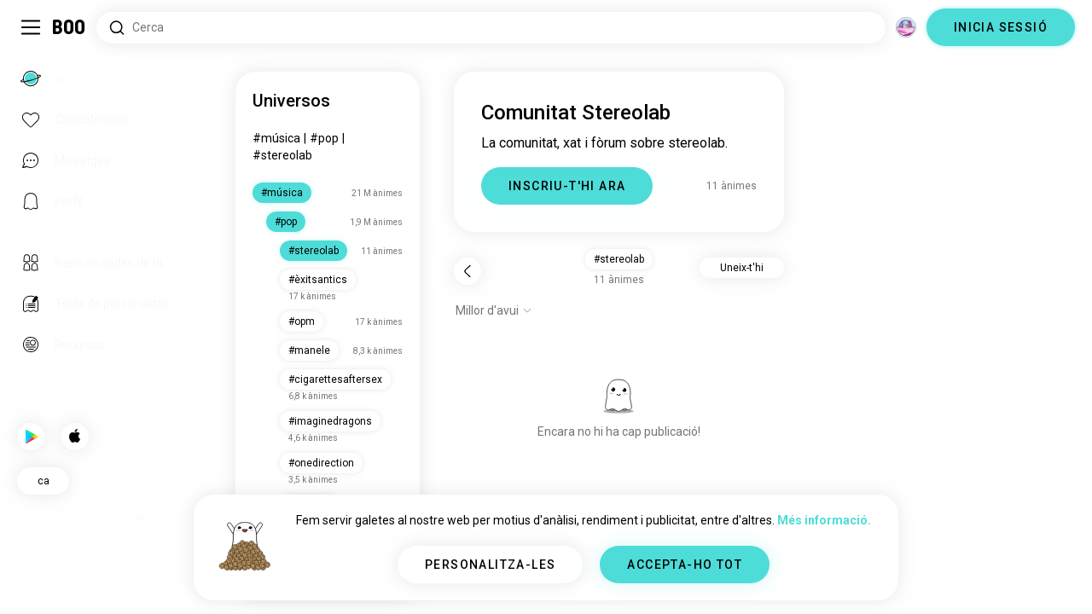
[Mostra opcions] (494, 310)
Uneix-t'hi (742, 268)
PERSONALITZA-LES (490, 564)
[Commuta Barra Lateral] (31, 27)
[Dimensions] (906, 27)
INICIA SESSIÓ (1001, 27)
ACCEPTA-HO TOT (684, 564)
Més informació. (824, 520)
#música (276, 138)
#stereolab (282, 155)
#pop (324, 138)
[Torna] (467, 271)
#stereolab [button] (619, 259)
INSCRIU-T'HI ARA (566, 186)
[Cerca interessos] (491, 27)
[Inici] (69, 27)
